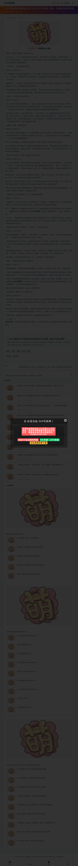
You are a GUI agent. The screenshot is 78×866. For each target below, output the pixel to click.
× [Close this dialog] (65, 420)
